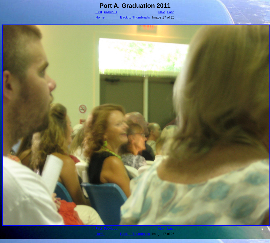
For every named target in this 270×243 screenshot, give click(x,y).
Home (100, 17)
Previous (110, 12)
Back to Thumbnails (135, 17)
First (98, 12)
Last (170, 12)
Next (161, 12)
